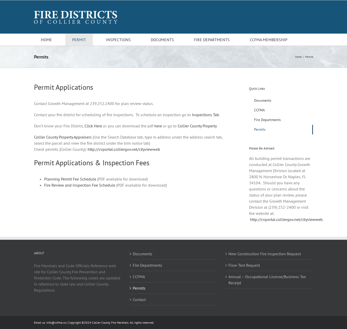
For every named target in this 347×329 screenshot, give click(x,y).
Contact (139, 299)
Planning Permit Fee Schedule (70, 179)
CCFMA (139, 276)
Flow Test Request (244, 265)
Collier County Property (197, 125)
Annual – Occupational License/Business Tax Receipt (267, 279)
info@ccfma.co (56, 322)
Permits (139, 288)
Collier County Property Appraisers (63, 137)
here (158, 125)
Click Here (93, 125)
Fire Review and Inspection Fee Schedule (79, 185)
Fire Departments (147, 265)
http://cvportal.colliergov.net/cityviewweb (124, 149)
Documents (142, 253)
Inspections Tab (205, 114)
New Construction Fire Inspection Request (264, 253)
